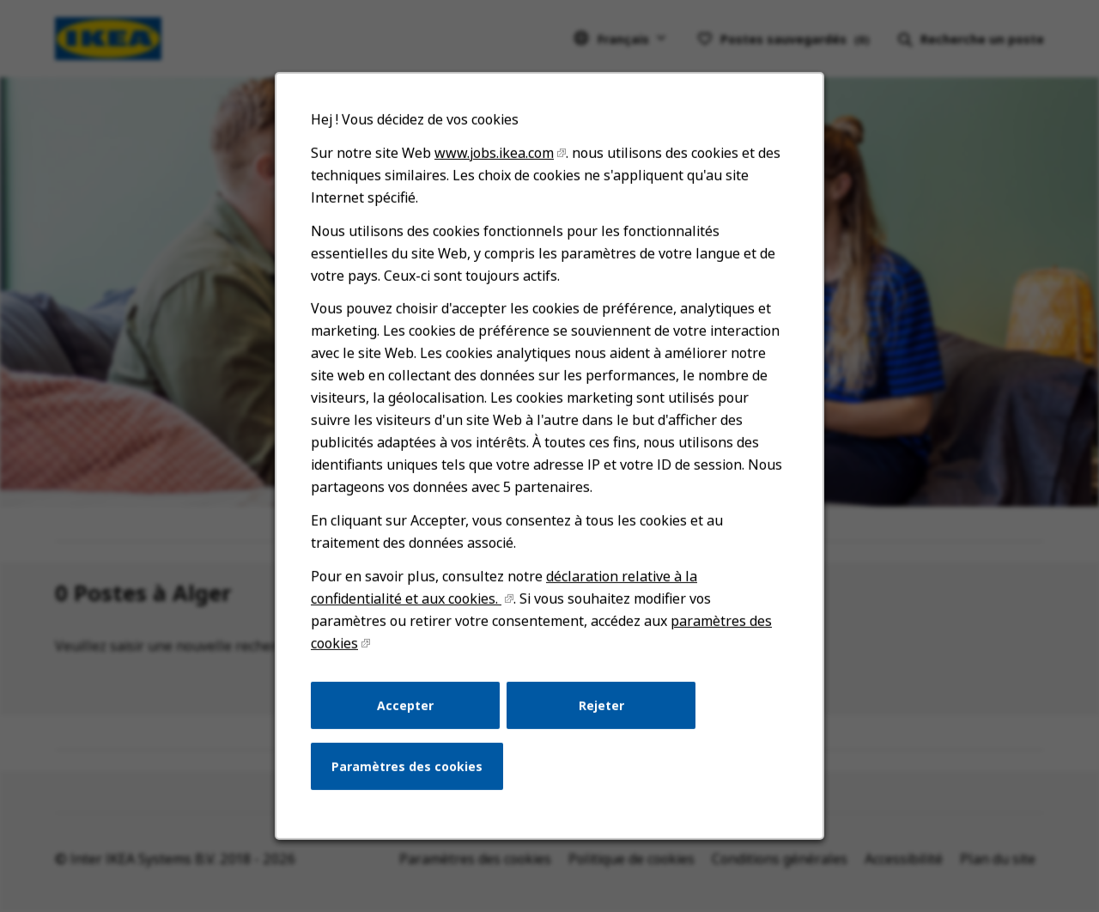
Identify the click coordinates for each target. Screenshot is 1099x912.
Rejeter (600, 718)
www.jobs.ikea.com (495, 180)
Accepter (408, 718)
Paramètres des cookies (410, 778)
